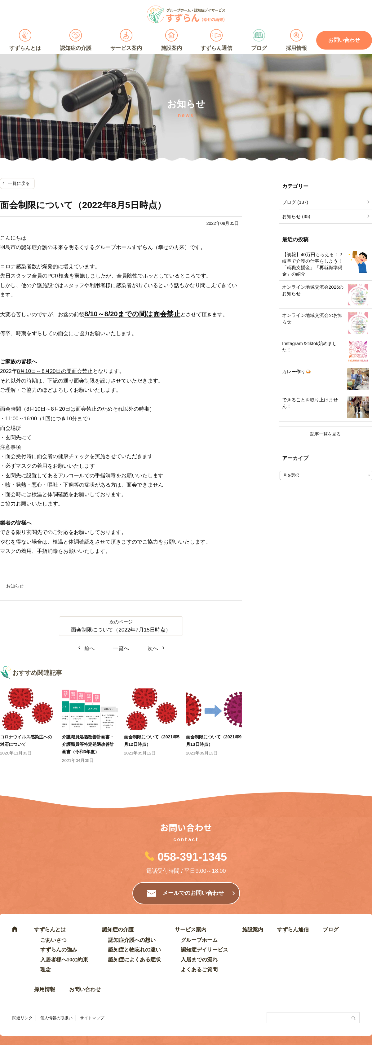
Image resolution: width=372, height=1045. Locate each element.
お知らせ (15, 586)
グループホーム (199, 940)
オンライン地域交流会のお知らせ (312, 318)
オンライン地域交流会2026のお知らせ (312, 290)
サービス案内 (126, 48)
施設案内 (171, 48)
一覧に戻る (19, 183)
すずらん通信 (216, 48)
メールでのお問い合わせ (193, 893)
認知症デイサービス (204, 950)
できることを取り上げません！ (310, 403)
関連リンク (22, 1018)
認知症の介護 (75, 48)
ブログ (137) (295, 202)
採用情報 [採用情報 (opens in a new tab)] (296, 48)
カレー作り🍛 (296, 371)
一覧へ (121, 648)
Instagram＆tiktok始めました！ (309, 346)
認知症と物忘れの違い (134, 950)
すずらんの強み (58, 950)
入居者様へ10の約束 (64, 960)
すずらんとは (25, 48)
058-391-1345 (192, 856)
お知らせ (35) (296, 216)
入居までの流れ (199, 960)
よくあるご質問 (199, 970)
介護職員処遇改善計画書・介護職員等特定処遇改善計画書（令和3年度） (88, 744)
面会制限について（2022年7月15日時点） (120, 630)
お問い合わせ (85, 989)
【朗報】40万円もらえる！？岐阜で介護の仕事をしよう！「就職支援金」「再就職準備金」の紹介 (312, 264)
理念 (45, 970)
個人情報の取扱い (56, 1018)
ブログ (259, 48)
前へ (89, 648)
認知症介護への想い (132, 940)
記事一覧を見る (325, 433)
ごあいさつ (53, 940)
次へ (153, 648)
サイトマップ (92, 1018)
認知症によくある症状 (134, 960)
